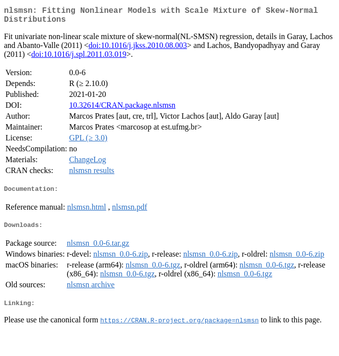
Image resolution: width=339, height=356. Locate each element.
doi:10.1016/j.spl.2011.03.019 (78, 58)
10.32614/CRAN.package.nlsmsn (122, 109)
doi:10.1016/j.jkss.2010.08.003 (138, 49)
